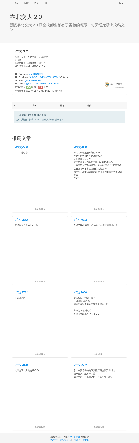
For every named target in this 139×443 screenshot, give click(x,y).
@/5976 (35, 74)
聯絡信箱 (77, 440)
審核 (36, 3)
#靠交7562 (21, 219)
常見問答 (54, 440)
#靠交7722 (21, 292)
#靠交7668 (80, 292)
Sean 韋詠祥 (74, 436)
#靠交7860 (80, 147)
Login (121, 3)
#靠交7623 (80, 219)
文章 (45, 3)
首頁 (17, 3)
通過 (29, 87)
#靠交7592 (80, 365)
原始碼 (86, 440)
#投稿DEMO (34, 119)
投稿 (26, 3)
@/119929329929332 (44, 77)
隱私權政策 (65, 440)
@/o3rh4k (33, 80)
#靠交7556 (21, 147)
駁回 (41, 87)
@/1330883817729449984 (42, 83)
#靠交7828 (21, 365)
